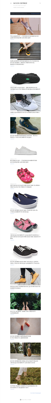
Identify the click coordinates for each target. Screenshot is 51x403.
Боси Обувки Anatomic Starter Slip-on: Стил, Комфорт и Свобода (24, 211)
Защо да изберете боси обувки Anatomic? (25, 112)
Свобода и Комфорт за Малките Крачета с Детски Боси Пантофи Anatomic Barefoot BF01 (25, 236)
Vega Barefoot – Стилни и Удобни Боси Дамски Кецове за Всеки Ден (24, 37)
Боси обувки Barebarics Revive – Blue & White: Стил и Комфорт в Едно (23, 136)
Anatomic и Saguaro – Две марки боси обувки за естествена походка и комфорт (25, 88)
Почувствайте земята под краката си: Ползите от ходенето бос (23, 386)
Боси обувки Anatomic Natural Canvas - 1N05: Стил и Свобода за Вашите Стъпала (24, 262)
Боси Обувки (20, 3)
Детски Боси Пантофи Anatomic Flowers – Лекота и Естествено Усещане (25, 186)
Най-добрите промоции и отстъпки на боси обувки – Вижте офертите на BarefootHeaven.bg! (24, 62)
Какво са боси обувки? (18, 7)
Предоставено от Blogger (25, 399)
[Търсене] (40, 3)
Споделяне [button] (12, 39)
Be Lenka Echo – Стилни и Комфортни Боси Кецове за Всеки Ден (23, 161)
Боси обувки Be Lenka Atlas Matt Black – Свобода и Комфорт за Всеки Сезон (24, 362)
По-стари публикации (35, 393)
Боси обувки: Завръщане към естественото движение (20, 337)
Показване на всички (35, 13)
